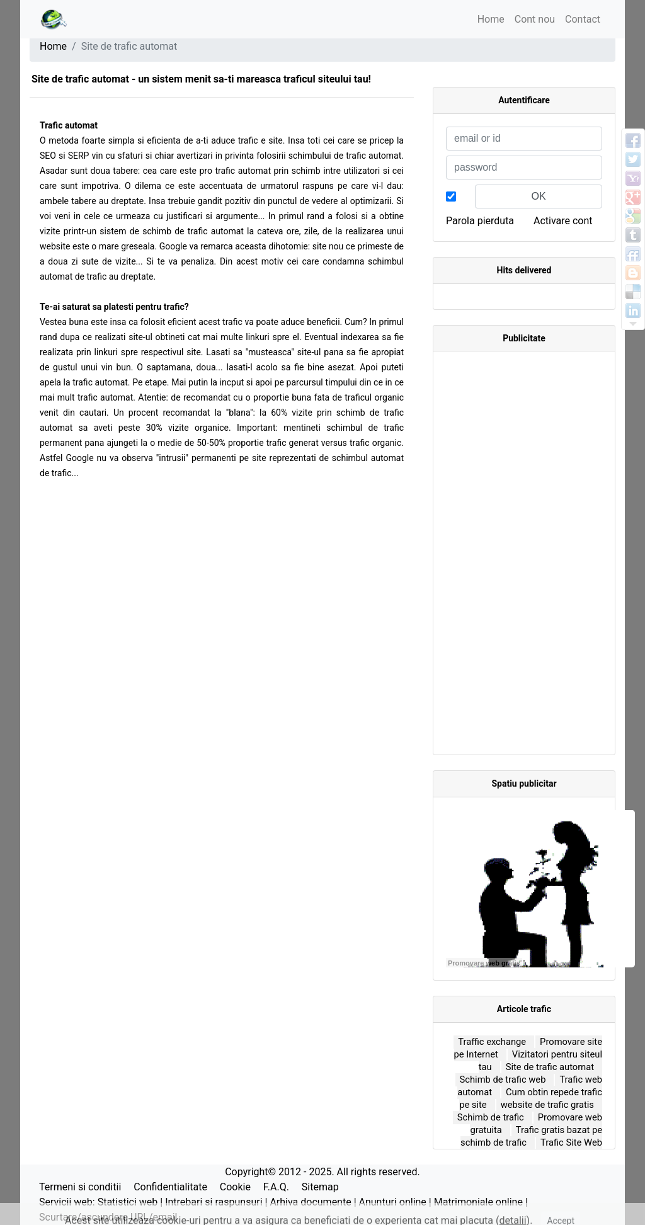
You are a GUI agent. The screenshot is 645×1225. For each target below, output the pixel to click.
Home (491, 19)
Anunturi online (392, 1202)
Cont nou (535, 19)
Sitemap (320, 1187)
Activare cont (563, 221)
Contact (582, 19)
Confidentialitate (170, 1187)
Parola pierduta (480, 221)
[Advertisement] (524, 553)
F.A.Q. (276, 1187)
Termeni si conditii (80, 1187)
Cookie (235, 1187)
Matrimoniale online (478, 1202)
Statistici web (128, 1202)
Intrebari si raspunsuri (213, 1202)
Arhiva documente (310, 1202)
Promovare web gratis (484, 963)
